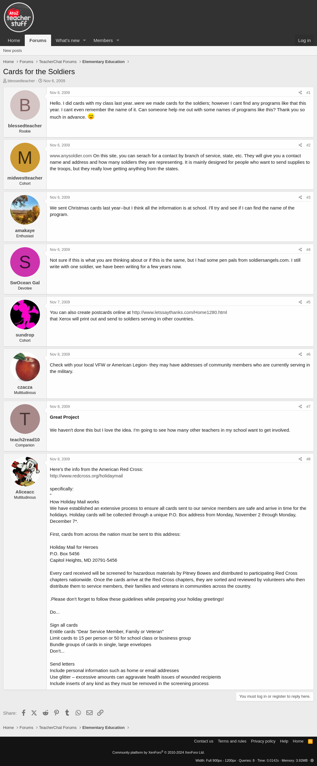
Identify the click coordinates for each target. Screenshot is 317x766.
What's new (68, 40)
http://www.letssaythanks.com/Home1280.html (179, 312)
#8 (308, 459)
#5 (308, 302)
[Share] (300, 92)
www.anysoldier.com (71, 155)
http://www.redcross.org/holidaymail (86, 475)
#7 (308, 406)
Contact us (203, 741)
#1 (308, 93)
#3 (308, 197)
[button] (84, 40)
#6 (308, 354)
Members (103, 40)
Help (284, 741)
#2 (308, 145)
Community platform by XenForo (158, 752)
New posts (12, 50)
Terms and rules (232, 741)
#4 (308, 250)
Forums (37, 40)
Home (14, 40)
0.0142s (273, 760)
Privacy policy (263, 741)
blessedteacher (21, 80)
